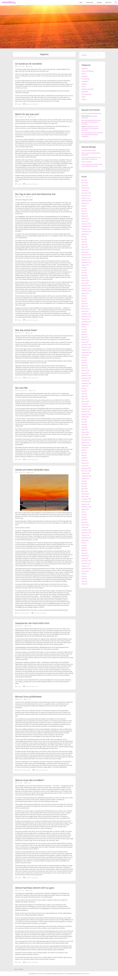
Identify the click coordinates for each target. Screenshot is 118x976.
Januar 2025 (85, 221)
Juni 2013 (84, 576)
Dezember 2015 (86, 499)
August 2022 (85, 293)
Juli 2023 (84, 267)
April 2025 (85, 213)
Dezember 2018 (86, 406)
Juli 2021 (84, 327)
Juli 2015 (84, 512)
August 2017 (85, 447)
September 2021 (86, 321)
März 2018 (85, 429)
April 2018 (84, 427)
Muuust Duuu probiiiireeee (28, 696)
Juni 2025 (84, 208)
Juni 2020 (84, 360)
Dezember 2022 (86, 285)
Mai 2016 (84, 486)
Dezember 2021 (86, 314)
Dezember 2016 (86, 468)
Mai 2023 (84, 272)
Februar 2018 (85, 432)
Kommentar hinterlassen (31, 104)
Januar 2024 (85, 252)
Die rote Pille (21, 388)
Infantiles (84, 84)
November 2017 (86, 440)
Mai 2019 (84, 393)
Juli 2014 (84, 543)
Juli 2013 (84, 573)
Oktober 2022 (86, 288)
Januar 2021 (85, 342)
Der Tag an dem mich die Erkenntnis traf (35, 194)
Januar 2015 (85, 527)
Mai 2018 (84, 424)
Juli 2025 (84, 206)
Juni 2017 (84, 453)
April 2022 (85, 303)
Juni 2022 (84, 298)
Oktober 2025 (86, 198)
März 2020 (85, 368)
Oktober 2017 (85, 442)
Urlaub (23, 613)
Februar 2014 (85, 555)
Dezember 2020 (86, 345)
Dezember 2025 (86, 193)
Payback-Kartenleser (95, 113)
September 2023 (86, 262)
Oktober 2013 (85, 566)
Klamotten (85, 91)
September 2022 (86, 290)
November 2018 (86, 409)
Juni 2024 (84, 239)
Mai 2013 (84, 579)
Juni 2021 (84, 329)
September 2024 (86, 231)
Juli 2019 (84, 388)
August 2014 (85, 540)
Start (80, 2)
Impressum (89, 2)
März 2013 (84, 584)
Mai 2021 (84, 332)
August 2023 (85, 265)
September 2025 (86, 200)
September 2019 (86, 383)
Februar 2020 (85, 370)
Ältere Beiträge (18, 969)
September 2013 (86, 568)
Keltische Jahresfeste (88, 89)
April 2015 (84, 519)
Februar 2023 (85, 280)
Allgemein (85, 68)
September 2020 (86, 352)
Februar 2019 (85, 401)
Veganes (19, 104)
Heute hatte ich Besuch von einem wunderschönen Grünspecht (92, 134)
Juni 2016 (84, 483)
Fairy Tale (30, 66)
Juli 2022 (84, 296)
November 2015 (86, 501)
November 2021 (86, 316)
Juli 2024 (84, 236)
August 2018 (85, 417)
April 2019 (84, 396)
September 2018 (86, 414)
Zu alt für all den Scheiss (89, 150)
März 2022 (85, 306)
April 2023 (85, 275)
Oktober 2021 (86, 319)
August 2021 (85, 324)
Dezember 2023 (86, 254)
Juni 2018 (84, 422)
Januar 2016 (85, 496)
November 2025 (86, 195)
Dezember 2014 (86, 530)
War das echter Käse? (26, 330)
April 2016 (84, 489)
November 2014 (86, 532)
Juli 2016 (84, 481)
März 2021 (85, 337)
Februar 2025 (85, 218)
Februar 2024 (85, 249)
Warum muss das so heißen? (29, 780)
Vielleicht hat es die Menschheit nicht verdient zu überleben (91, 122)
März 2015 (85, 522)
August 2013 (85, 571)
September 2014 (86, 537)
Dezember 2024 (86, 224)
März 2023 (85, 278)
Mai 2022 (84, 301)
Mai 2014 (84, 548)
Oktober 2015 (85, 504)
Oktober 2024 (86, 229)
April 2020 (85, 365)
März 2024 (85, 247)
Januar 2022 (85, 311)
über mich (108, 2)
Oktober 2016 (85, 473)
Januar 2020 (85, 373)
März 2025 (85, 216)
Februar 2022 (85, 308)
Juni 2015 (84, 514)
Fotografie (85, 76)
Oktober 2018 (85, 411)
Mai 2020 (84, 363)
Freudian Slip (85, 79)
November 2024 (86, 226)
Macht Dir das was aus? (27, 114)
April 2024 (85, 244)
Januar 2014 (85, 558)
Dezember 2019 (86, 375)
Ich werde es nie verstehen (28, 63)
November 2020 (86, 347)
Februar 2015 (85, 525)
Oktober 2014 (85, 535)
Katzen (19, 613)
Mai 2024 (84, 242)
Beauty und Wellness (88, 71)
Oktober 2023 (86, 260)
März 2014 (85, 553)
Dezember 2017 (86, 437)
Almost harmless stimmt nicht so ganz (34, 888)
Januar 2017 (85, 465)
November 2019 (86, 378)
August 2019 (85, 386)
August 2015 (85, 509)
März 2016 (85, 491)
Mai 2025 (84, 211)
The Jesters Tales (21, 770)
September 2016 (86, 476)
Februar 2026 (85, 188)
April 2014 (84, 550)
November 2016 (86, 471)
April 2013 (84, 581)
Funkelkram (85, 81)
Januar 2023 (85, 283)
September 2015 (86, 507)
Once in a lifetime (87, 162)
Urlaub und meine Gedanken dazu (32, 469)
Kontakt (99, 2)
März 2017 (85, 460)
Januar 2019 (85, 404)
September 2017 (86, 445)
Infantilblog (8, 2)
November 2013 (86, 563)
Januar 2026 (85, 190)
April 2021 (85, 334)
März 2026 (85, 185)
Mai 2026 (84, 180)
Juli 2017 (84, 450)
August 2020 (85, 355)
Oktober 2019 (85, 381)
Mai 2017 (84, 455)
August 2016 (85, 478)
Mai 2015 (84, 517)
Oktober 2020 (86, 350)
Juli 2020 (84, 357)
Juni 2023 (84, 270)
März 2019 (85, 399)
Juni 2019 (84, 391)
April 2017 (84, 458)
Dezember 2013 (86, 561)
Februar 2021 (85, 339)
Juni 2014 (84, 545)
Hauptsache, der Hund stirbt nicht (32, 623)
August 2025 (85, 203)
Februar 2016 (85, 494)
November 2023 (86, 257)
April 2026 (85, 182)
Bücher (84, 73)
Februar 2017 (85, 463)
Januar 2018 (85, 435)
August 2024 (85, 234)
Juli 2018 (84, 419)
